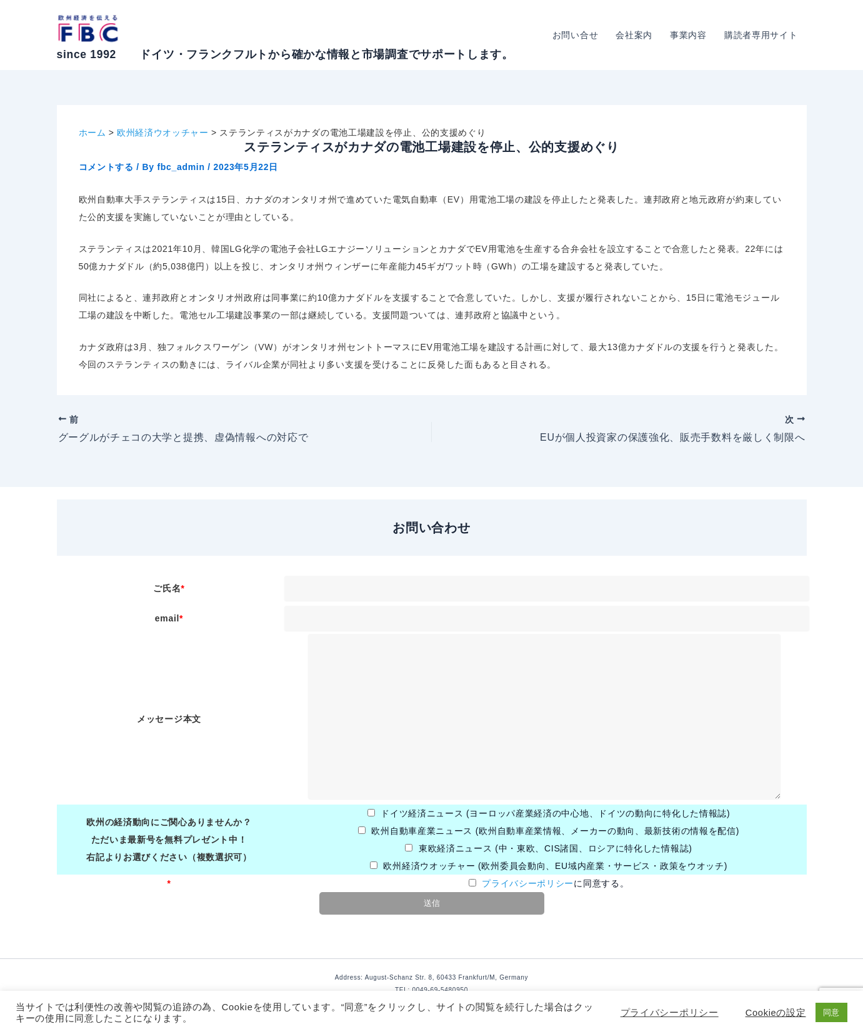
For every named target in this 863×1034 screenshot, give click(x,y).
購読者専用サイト (761, 35)
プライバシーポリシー (528, 883)
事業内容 (688, 35)
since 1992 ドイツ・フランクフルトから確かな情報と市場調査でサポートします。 (285, 54)
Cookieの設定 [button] (776, 1013)
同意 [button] (831, 1012)
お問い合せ (575, 35)
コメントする (106, 167)
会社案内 (634, 35)
